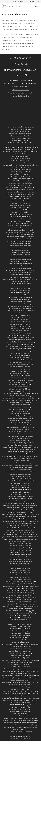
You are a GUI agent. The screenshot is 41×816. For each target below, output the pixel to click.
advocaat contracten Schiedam (20, 295)
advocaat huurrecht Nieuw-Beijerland (20, 653)
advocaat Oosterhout (31, 606)
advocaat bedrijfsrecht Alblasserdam (20, 340)
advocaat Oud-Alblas (13, 593)
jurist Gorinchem (27, 467)
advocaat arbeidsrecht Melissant (20, 570)
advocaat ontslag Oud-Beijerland (20, 299)
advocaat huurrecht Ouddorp (11, 644)
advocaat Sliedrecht (27, 588)
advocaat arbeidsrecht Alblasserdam (20, 134)
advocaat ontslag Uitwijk (28, 725)
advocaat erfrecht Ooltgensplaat (29, 678)
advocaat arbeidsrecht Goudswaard (20, 546)
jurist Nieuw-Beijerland (9, 537)
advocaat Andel (32, 597)
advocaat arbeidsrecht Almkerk (20, 702)
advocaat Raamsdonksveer (13, 611)
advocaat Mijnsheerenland (14, 532)
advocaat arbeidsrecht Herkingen (20, 572)
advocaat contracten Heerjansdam (20, 248)
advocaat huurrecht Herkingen (20, 631)
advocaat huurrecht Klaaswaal (29, 644)
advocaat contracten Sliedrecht (20, 275)
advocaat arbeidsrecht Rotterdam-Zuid (20, 257)
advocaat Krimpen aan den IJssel (20, 463)
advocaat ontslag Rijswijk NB (29, 720)
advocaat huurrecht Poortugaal (20, 158)
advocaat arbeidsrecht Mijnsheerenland (20, 543)
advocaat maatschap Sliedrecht (15, 443)
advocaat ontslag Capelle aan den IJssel (20, 225)
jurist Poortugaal (19, 449)
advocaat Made (12, 608)
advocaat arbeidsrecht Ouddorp (14, 581)
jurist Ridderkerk (30, 443)
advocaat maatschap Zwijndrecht (20, 375)
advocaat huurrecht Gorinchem (20, 201)
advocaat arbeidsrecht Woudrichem (20, 711)
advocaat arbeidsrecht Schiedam (20, 277)
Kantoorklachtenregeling (20, 96)
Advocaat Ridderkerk (30, 472)
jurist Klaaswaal (21, 537)
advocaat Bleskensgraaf (27, 590)
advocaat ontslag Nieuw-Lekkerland (20, 181)
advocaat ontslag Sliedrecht (11, 165)
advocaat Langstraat (8, 514)
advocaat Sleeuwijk (27, 595)
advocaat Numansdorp (25, 525)
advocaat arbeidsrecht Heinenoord (20, 313)
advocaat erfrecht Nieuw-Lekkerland (20, 185)
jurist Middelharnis (21, 519)
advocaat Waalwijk (13, 604)
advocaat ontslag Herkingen (11, 669)
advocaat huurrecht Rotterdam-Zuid (20, 261)
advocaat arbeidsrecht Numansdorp (20, 541)
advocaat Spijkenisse (29, 611)
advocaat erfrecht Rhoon (30, 151)
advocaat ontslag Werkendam (20, 738)
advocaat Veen (28, 599)
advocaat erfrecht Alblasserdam (20, 145)
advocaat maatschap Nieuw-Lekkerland (20, 436)
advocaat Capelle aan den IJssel (29, 465)
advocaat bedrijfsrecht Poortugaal (20, 355)
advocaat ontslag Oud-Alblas (20, 207)
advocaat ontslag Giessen (29, 718)
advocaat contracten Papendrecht (20, 272)
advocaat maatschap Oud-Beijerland (20, 308)
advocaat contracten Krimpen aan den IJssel (20, 241)
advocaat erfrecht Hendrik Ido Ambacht (20, 142)
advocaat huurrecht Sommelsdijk (20, 635)
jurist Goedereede (30, 523)
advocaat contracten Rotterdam (20, 254)
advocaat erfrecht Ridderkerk (20, 140)
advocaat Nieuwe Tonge (10, 505)
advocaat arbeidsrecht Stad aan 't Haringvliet (20, 575)
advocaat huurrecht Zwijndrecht (20, 371)
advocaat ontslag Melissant (29, 669)
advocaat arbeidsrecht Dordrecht (28, 398)
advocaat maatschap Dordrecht (20, 438)
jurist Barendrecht (13, 445)
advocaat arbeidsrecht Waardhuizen (20, 709)
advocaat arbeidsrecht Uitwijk (20, 707)
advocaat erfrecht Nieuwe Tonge (20, 689)
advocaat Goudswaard (14, 530)
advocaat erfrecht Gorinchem (20, 203)
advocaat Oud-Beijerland (13, 528)
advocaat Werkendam (14, 595)
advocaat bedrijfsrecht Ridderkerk (20, 326)
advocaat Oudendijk (9, 606)
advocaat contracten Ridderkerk (20, 243)
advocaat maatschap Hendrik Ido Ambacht (20, 427)
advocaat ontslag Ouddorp (10, 678)
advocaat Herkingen (13, 510)
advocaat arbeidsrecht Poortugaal (20, 154)
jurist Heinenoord (9, 534)
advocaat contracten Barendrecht (20, 245)
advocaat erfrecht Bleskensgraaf (20, 221)
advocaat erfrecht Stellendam (11, 698)
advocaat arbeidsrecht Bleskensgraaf (20, 214)
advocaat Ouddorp (28, 584)
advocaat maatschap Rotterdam (20, 429)
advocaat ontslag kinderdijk (11, 393)
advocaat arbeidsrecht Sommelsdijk (20, 566)
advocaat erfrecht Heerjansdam (12, 151)
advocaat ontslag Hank (30, 727)
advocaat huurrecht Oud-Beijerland (20, 301)
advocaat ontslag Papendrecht (20, 172)
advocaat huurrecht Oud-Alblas (20, 210)
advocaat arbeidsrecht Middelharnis (20, 564)
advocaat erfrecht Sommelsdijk (11, 693)
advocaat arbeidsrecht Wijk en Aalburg (20, 731)
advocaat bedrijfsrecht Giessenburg (20, 420)
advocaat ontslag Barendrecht (20, 487)
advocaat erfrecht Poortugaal (20, 160)
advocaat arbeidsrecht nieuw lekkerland (20, 380)
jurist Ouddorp (13, 525)
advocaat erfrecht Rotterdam (11, 147)
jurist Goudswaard (10, 539)
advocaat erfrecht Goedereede (29, 698)
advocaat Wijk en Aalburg (15, 599)
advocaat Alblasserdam (26, 458)
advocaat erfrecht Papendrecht (20, 176)
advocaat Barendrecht (26, 445)
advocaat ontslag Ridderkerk (26, 613)
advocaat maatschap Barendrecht (20, 425)
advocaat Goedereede (26, 510)
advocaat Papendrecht (13, 590)
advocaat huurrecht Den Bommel (20, 615)
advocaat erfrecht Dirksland (29, 691)
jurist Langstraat (20, 516)
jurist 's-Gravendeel (32, 537)
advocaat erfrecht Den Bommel (20, 680)
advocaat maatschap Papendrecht (20, 440)
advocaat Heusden (9, 602)
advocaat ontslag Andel (20, 729)
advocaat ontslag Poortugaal (20, 156)
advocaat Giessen (22, 597)
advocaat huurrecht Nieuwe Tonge (20, 628)
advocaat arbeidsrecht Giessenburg (20, 402)
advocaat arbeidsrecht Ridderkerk (20, 474)
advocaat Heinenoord (28, 528)
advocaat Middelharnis (14, 507)
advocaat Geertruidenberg (25, 608)
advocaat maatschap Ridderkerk (20, 422)
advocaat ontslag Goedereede (29, 675)
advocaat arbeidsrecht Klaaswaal (26, 539)
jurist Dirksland (33, 521)
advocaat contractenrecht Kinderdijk (20, 396)
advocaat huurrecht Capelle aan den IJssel (20, 228)
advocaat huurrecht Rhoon (28, 149)
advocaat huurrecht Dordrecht (29, 400)
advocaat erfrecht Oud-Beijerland (20, 304)
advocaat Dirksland (27, 507)
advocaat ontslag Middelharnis (20, 673)
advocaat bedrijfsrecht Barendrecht (20, 333)
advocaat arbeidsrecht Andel (11, 720)
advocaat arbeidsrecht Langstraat (20, 552)
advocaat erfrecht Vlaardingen (20, 293)
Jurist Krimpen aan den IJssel (20, 460)
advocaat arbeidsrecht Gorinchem (20, 196)
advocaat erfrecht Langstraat (30, 682)
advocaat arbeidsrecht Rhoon (29, 147)
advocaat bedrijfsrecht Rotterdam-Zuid (20, 331)
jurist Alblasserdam (13, 458)
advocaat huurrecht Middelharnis (20, 637)
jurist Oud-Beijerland (31, 534)
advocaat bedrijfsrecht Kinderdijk (20, 413)
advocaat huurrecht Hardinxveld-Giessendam (20, 192)
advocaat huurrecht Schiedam (29, 279)
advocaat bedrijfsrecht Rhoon (20, 353)
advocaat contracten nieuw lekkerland (20, 384)
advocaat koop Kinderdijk (10, 398)
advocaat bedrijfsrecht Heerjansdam (20, 335)
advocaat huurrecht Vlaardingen (20, 288)
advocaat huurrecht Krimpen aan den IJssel (20, 236)
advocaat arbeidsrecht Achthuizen (20, 555)
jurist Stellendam (10, 523)
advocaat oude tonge (27, 503)
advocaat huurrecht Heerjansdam (20, 129)
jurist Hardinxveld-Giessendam (14, 472)
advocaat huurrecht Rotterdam (20, 494)
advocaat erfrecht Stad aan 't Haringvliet (20, 684)
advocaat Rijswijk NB (9, 597)
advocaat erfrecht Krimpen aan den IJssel (20, 239)
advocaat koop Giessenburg (20, 411)
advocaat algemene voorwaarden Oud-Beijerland (20, 310)
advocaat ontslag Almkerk (30, 722)
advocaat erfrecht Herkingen (11, 691)
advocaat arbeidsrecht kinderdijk (20, 391)
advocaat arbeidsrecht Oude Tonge (20, 559)
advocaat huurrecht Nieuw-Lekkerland (20, 183)
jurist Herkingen (32, 519)
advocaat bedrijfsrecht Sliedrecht (20, 351)
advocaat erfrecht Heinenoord (20, 319)
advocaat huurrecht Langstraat (20, 622)
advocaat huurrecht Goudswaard (20, 649)
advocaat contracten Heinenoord (20, 322)
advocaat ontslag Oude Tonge (20, 664)
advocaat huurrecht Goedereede (20, 642)
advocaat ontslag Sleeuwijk (12, 725)
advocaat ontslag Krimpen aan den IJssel (20, 234)
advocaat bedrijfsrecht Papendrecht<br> (20, 364)
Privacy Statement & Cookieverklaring (20, 93)
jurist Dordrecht (21, 456)
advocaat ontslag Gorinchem (20, 198)
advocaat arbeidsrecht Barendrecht (20, 478)
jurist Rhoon (9, 449)
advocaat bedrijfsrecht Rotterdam (20, 328)
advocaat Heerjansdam (15, 454)
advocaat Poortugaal (14, 588)
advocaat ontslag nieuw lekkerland (20, 382)
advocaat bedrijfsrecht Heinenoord (20, 362)
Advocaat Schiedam (8, 586)
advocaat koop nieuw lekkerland (20, 387)
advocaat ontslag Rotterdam (20, 492)
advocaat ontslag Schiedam (11, 279)
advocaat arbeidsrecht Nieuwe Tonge (20, 561)
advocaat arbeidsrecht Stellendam (20, 577)
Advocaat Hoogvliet (11, 613)
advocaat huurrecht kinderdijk (29, 393)
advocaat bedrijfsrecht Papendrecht (20, 349)
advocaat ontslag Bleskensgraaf (20, 216)
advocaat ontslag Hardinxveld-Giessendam (20, 189)
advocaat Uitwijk (21, 602)
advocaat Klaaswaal (28, 532)
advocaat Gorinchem (15, 467)
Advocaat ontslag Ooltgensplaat (20, 658)
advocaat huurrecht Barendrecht (20, 483)
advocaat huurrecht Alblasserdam (20, 136)
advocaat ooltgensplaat (13, 503)
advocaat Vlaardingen (21, 586)
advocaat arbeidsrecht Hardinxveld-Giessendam (20, 187)
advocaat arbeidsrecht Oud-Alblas (20, 205)
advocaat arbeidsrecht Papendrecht (20, 169)
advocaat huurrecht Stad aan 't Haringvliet (20, 624)
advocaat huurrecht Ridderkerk (20, 476)
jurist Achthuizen (9, 516)
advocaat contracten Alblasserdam (20, 268)
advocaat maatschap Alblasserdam (20, 434)
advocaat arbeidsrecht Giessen (29, 700)
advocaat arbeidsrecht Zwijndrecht (20, 366)
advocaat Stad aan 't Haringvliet (28, 505)
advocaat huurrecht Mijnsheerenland (20, 651)
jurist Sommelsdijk (8, 521)
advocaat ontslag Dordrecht (10, 400)
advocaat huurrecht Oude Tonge (20, 626)
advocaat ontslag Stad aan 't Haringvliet (20, 662)
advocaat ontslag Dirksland (11, 671)
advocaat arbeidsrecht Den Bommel (20, 557)
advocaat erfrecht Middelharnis (20, 696)
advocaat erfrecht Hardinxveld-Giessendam (20, 194)
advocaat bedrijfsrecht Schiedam (20, 357)
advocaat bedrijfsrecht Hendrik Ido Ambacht (20, 337)
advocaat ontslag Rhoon (11, 149)
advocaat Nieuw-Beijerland (14, 584)
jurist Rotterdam (30, 449)
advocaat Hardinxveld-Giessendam (20, 469)
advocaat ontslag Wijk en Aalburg (20, 736)
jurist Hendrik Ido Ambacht (30, 447)
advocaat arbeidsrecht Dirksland (20, 568)
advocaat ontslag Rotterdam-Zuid (20, 259)
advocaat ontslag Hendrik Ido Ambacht (20, 499)
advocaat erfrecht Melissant (30, 693)
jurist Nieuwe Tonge (9, 519)
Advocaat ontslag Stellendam (11, 675)
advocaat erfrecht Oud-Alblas (20, 212)
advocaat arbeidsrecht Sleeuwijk (20, 713)
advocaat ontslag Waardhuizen (13, 727)
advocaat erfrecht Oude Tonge (20, 687)
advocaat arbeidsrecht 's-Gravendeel (20, 548)
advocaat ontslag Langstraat (29, 660)
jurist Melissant (20, 523)
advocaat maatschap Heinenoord (20, 324)
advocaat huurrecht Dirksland (20, 633)
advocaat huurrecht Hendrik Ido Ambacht (20, 496)
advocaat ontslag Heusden (20, 734)
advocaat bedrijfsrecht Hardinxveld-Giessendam (20, 346)
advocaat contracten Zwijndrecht (20, 373)
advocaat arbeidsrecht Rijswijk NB (20, 705)
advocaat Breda (20, 606)
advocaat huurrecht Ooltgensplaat (20, 617)
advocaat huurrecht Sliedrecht (29, 165)
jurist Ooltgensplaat (33, 514)
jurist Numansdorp (27, 530)
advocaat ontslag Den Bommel (20, 655)
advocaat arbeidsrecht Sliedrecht (20, 163)
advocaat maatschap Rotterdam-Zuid (20, 431)
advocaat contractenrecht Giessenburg (20, 409)
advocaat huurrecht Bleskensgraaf (20, 219)
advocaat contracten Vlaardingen (20, 290)
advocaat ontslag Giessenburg (20, 404)
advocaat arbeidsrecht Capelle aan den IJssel (20, 223)
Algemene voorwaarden (20, 90)
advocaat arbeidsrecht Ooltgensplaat (20, 550)
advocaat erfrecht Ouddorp (11, 700)
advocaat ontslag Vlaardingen (20, 286)
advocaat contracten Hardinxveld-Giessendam (20, 270)
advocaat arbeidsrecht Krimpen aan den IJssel (20, 232)
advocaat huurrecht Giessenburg (20, 407)
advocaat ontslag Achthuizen (11, 660)
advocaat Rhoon (34, 586)
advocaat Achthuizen (27, 512)
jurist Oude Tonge (31, 516)
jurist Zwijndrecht (28, 454)
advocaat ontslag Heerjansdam (20, 131)
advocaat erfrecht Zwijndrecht (20, 378)
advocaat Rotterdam (14, 451)
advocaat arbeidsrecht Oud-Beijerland (20, 297)
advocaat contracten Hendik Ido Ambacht (20, 266)
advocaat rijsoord (30, 581)
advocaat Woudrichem (26, 604)
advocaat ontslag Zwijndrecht (20, 369)
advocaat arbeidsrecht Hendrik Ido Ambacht (20, 481)
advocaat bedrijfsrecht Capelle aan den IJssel (20, 344)
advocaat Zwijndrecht (9, 456)
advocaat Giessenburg (27, 593)
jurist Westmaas (19, 534)
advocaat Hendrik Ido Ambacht (12, 447)
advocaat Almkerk (31, 602)
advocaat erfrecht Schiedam (20, 281)
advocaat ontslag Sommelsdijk (29, 671)
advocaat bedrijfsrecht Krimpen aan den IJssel (20, 342)
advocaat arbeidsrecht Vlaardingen (20, 284)
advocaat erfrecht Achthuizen (11, 682)
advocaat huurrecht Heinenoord (20, 317)
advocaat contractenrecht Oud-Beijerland (20, 306)
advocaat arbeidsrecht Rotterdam (20, 490)
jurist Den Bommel (20, 514)
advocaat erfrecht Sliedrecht (20, 167)
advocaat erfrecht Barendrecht (20, 485)
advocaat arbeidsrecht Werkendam (20, 716)
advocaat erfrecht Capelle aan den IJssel (20, 230)
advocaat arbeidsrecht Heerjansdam (13, 501)
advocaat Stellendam (13, 512)
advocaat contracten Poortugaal (20, 252)
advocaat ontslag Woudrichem (12, 722)
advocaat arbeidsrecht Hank (12, 718)
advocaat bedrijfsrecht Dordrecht (20, 416)
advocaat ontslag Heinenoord (20, 315)
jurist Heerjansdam (27, 451)
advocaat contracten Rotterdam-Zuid (20, 263)
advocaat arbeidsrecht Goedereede (20, 579)
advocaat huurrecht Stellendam (20, 640)
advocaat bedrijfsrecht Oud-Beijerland (20, 360)
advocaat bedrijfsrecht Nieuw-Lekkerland (20, 418)
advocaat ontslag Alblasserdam (20, 138)
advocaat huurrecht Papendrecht (20, 174)
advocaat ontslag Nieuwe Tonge (20, 666)
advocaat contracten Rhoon (20, 250)
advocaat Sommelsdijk (21, 521)
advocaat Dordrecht (32, 456)
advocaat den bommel (31, 501)
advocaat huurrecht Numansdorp (20, 646)
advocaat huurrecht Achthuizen (20, 619)
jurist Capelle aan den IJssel (10, 465)
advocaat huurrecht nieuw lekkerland (20, 389)
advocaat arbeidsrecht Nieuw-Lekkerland (20, 178)
